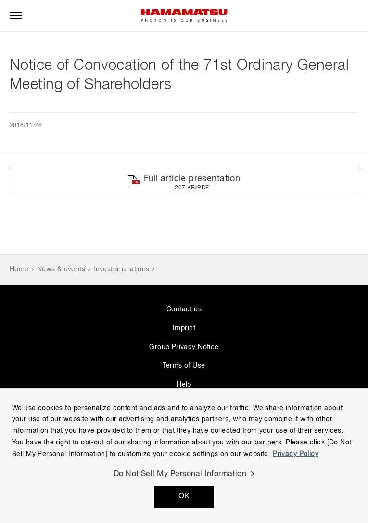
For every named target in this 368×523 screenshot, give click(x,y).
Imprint (184, 328)
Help (184, 384)
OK (184, 496)
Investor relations (121, 269)
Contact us (184, 309)
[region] (184, 455)
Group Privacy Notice (183, 347)
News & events (61, 269)
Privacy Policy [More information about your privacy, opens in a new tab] (295, 454)
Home (19, 269)
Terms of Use (184, 365)
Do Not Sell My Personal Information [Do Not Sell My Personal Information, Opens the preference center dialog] (180, 474)
